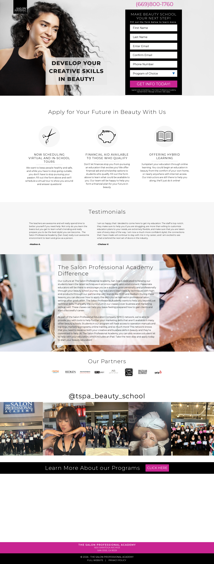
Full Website (95, 560)
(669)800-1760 (153, 4)
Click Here (157, 468)
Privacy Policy (117, 560)
